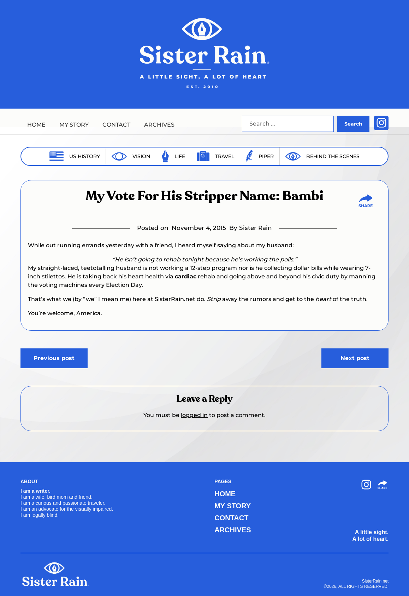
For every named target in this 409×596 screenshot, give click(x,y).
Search (353, 124)
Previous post (54, 358)
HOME (36, 124)
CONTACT (116, 124)
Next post (354, 358)
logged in (194, 415)
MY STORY (74, 124)
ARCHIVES (159, 124)
